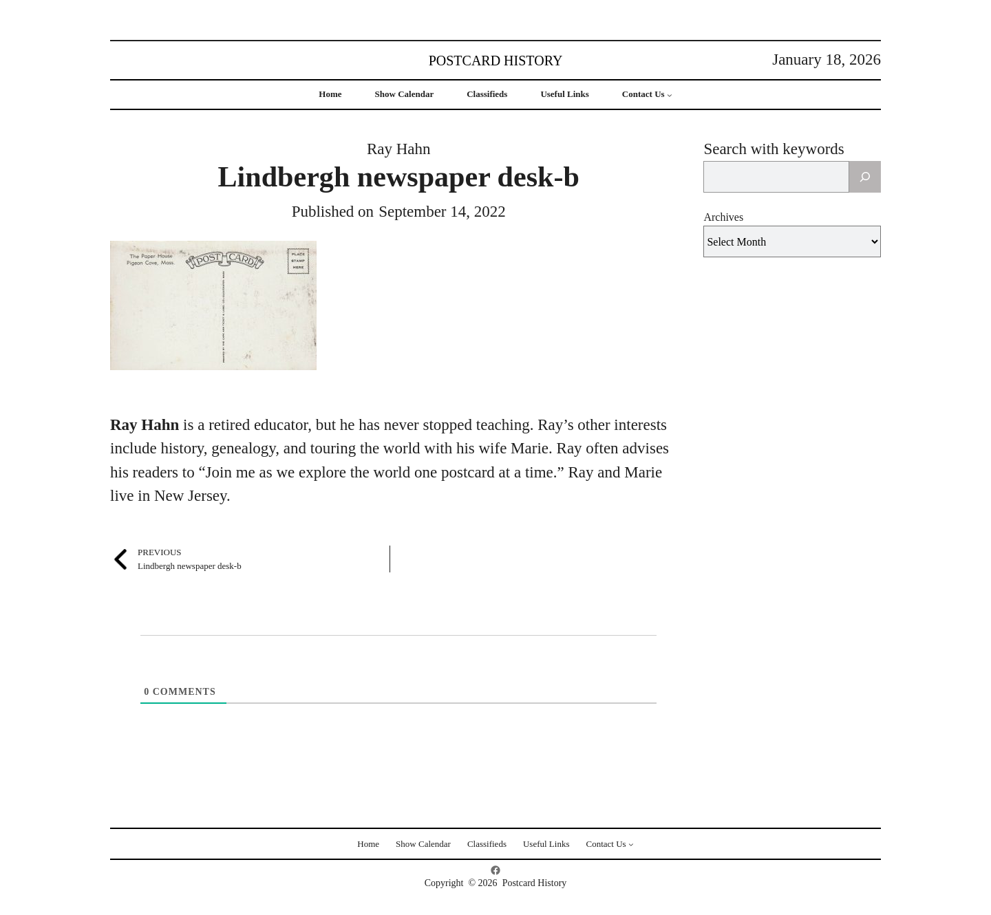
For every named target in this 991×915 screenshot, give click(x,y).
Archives (723, 217)
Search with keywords (773, 149)
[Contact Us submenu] (669, 95)
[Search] (865, 177)
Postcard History (496, 60)
